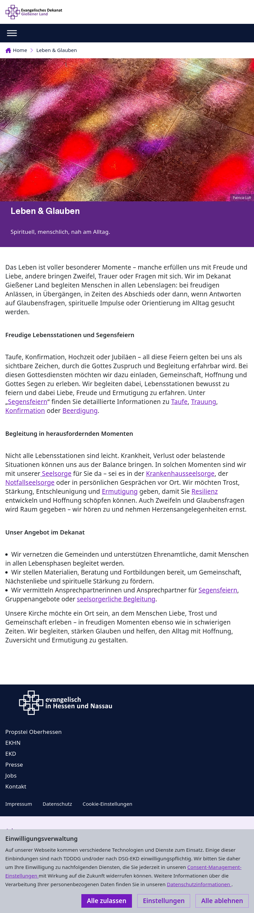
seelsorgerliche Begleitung (116, 599)
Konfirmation (25, 410)
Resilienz (204, 491)
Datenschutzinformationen (199, 884)
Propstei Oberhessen (33, 731)
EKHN (13, 742)
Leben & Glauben (56, 50)
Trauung (203, 401)
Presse (14, 764)
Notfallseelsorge (30, 482)
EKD (10, 753)
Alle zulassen (106, 900)
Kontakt (15, 786)
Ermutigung (120, 491)
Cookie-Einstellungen (107, 803)
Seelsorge (55, 473)
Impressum (18, 803)
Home (16, 50)
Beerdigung (80, 410)
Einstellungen (164, 900)
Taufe (179, 401)
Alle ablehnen (222, 900)
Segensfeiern (27, 401)
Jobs (11, 775)
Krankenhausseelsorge (180, 473)
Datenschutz (57, 803)
